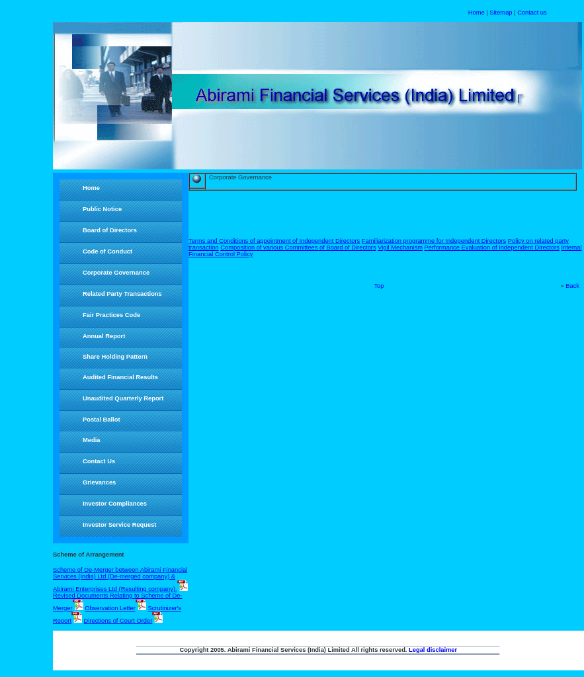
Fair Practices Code (111, 315)
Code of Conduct (107, 251)
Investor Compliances (115, 503)
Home (476, 12)
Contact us (532, 12)
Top (379, 286)
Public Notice (102, 209)
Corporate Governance (116, 272)
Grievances (99, 482)
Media (91, 440)
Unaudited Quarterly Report (123, 398)
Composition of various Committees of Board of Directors (298, 247)
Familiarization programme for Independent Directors (434, 241)
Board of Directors (110, 230)
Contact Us (99, 461)
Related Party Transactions (122, 294)
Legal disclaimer (433, 650)
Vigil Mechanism (400, 247)
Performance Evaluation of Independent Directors (492, 247)
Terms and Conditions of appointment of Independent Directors (274, 241)
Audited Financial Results (120, 377)
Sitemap (500, 12)
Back (572, 286)
